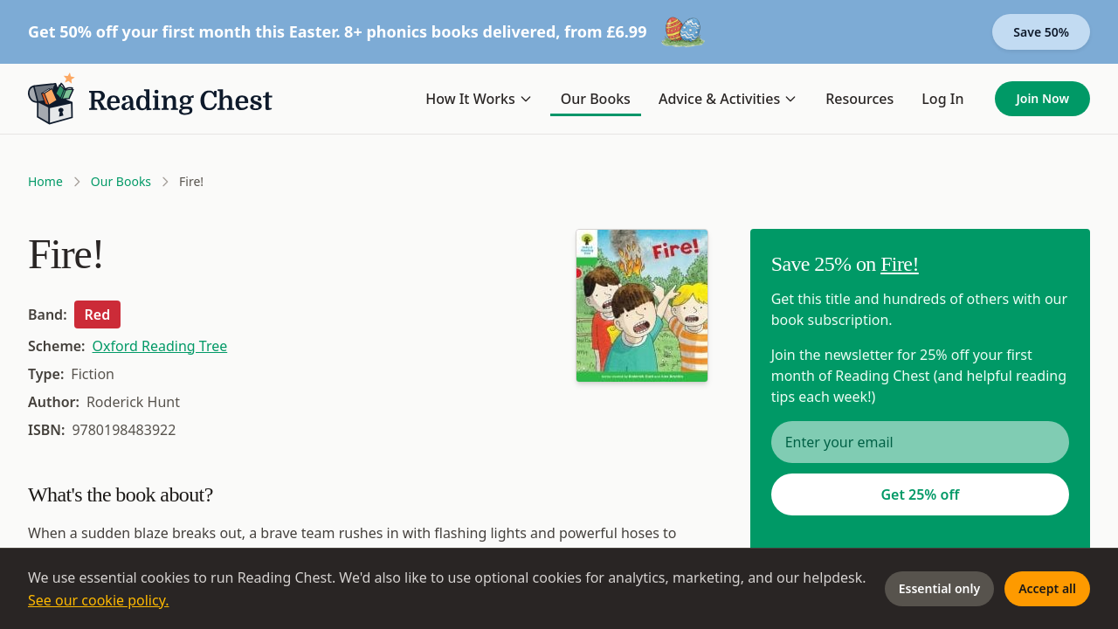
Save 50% (1041, 32)
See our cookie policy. (98, 600)
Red (98, 314)
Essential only (939, 588)
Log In (942, 98)
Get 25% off (919, 494)
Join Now (1042, 98)
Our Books (596, 98)
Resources (859, 98)
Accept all (1047, 588)
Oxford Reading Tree (160, 346)
